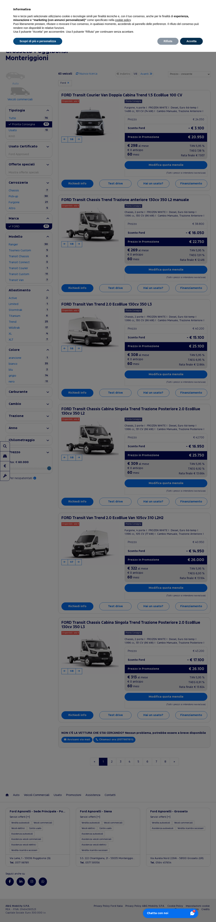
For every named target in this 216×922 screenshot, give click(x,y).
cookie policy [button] (123, 20)
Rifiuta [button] (168, 41)
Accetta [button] (191, 41)
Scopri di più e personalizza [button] (38, 41)
